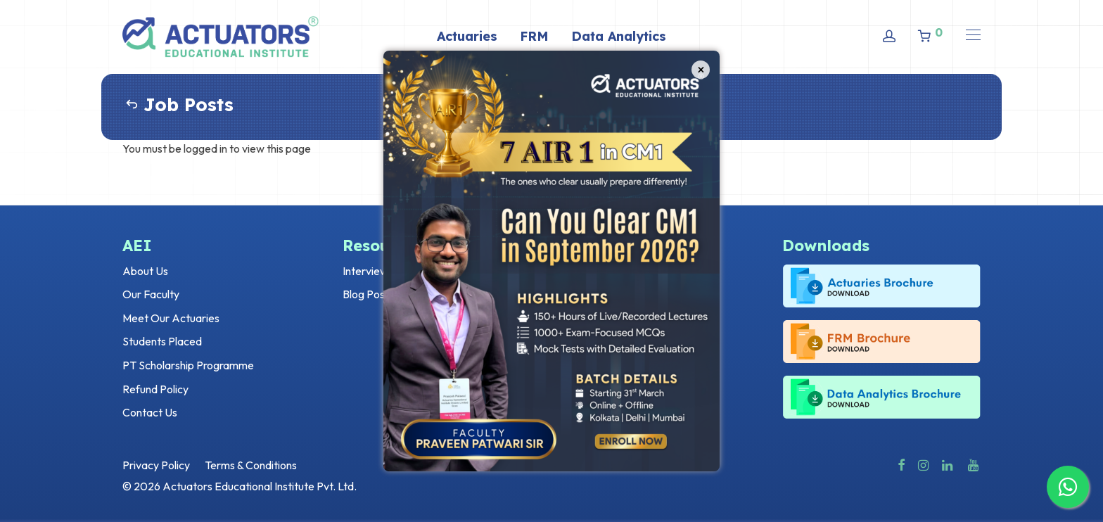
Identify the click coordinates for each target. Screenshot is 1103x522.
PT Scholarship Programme (188, 365)
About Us (145, 271)
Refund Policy (155, 389)
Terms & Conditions (251, 465)
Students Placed (162, 341)
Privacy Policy (156, 465)
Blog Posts (368, 294)
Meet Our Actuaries (170, 318)
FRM (534, 36)
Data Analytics (618, 36)
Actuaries (467, 36)
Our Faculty (150, 294)
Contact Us (149, 412)
